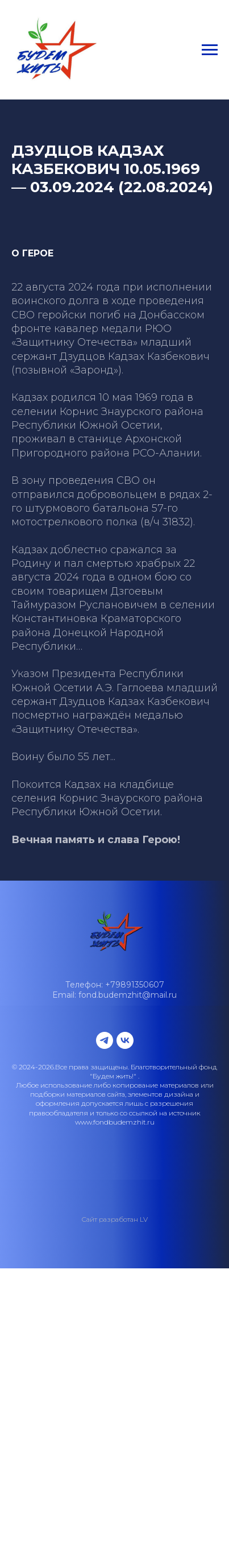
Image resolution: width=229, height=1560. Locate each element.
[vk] (125, 1040)
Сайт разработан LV (114, 1219)
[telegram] (104, 1040)
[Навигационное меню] (210, 50)
